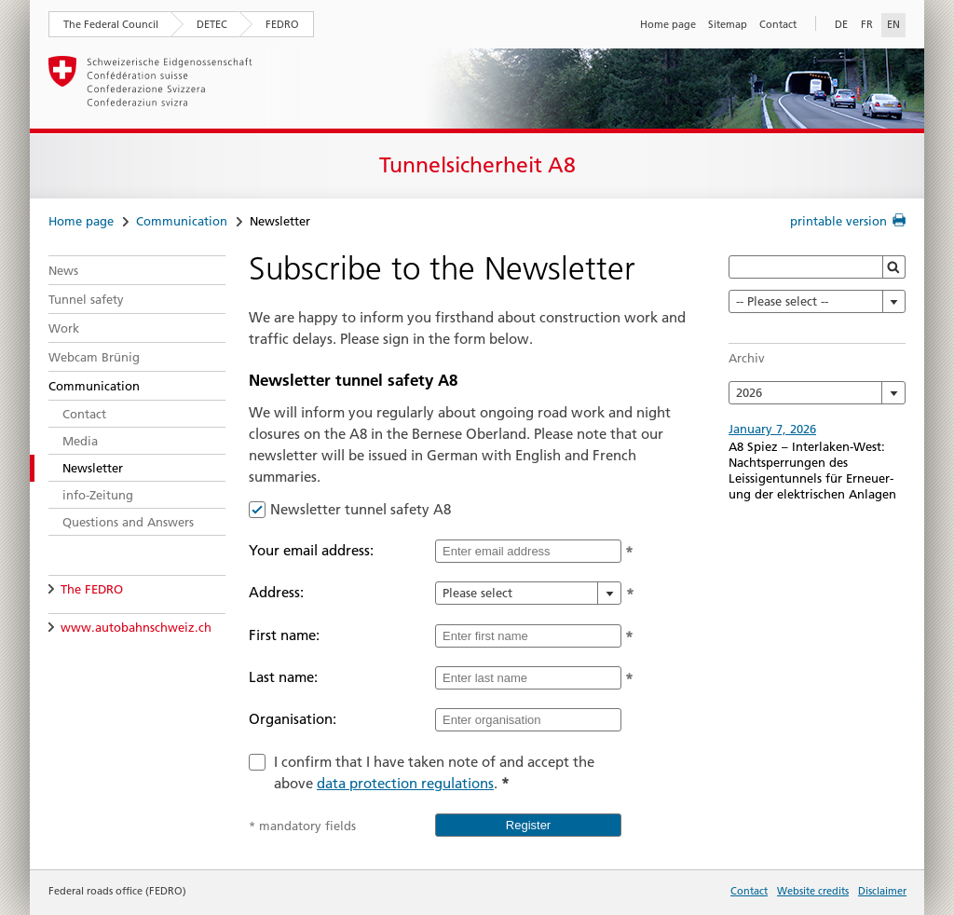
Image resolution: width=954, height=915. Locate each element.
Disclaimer (882, 890)
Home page (668, 24)
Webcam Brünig (94, 356)
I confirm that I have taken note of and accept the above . (434, 772)
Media (80, 440)
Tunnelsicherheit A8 (477, 165)
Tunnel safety (86, 299)
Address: (276, 592)
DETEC (212, 24)
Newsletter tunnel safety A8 (360, 509)
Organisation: (292, 719)
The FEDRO (92, 588)
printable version (838, 220)
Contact (778, 24)
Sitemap (727, 24)
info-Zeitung (97, 494)
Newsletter (92, 467)
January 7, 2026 (772, 428)
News (63, 270)
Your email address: (311, 550)
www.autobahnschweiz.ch (136, 627)
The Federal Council (110, 24)
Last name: (283, 677)
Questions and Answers (128, 521)
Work (63, 328)
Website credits (813, 890)
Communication (181, 220)
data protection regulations (405, 783)
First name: (284, 635)
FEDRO (282, 24)
